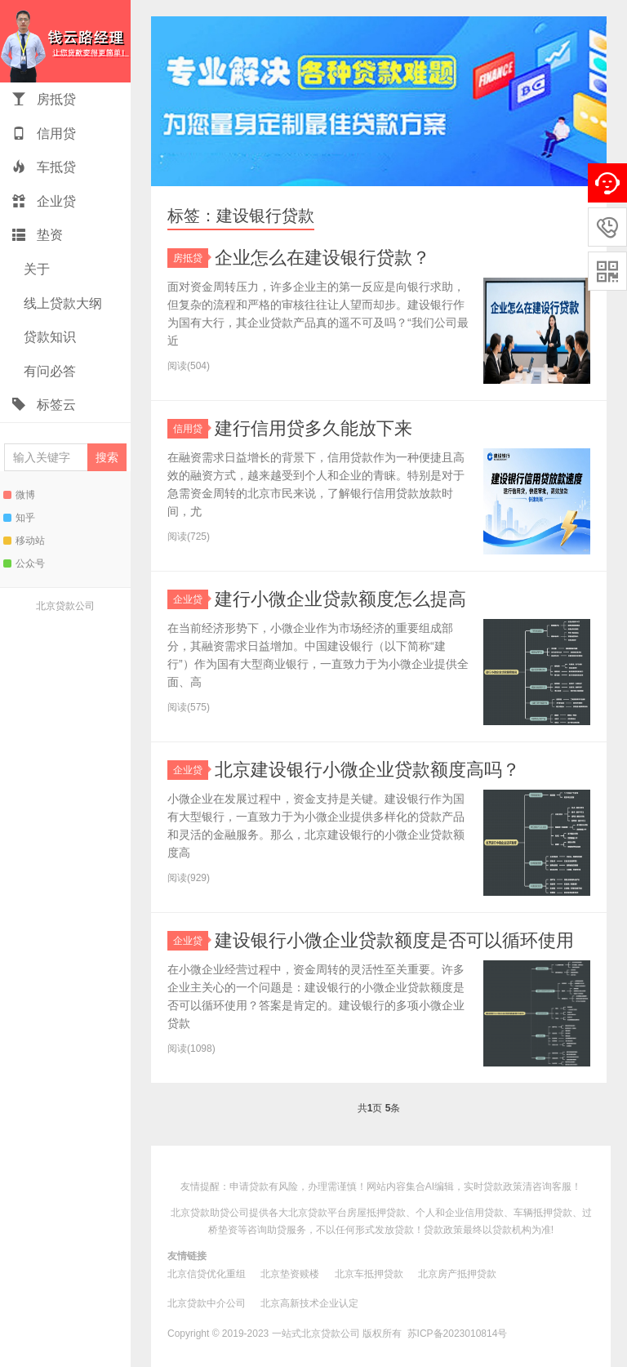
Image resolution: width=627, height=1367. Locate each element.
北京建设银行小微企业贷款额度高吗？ (367, 769)
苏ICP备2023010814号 (457, 1333)
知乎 (19, 517)
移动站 (24, 540)
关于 (35, 269)
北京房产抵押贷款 (457, 1274)
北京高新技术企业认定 (309, 1303)
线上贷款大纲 (61, 303)
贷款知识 (48, 337)
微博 (19, 495)
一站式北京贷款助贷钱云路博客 (65, 41)
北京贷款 (307, 1212)
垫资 (37, 235)
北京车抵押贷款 (369, 1274)
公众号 (24, 563)
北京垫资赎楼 (289, 1274)
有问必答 (48, 371)
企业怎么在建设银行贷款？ (322, 257)
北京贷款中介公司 (206, 1303)
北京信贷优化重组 (206, 1274)
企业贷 (44, 201)
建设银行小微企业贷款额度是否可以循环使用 (394, 940)
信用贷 (44, 133)
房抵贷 (44, 99)
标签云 (44, 405)
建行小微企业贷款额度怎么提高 (340, 599)
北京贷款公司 (65, 606)
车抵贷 (44, 167)
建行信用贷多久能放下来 (313, 428)
